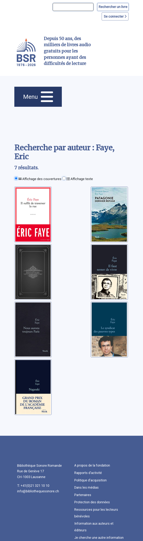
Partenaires (82, 495)
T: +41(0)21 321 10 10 (33, 486)
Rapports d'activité (88, 473)
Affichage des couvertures (40, 179)
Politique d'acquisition (90, 480)
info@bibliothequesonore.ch (38, 491)
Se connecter (115, 16)
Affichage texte (79, 179)
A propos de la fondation (92, 465)
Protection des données (92, 502)
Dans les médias (86, 487)
